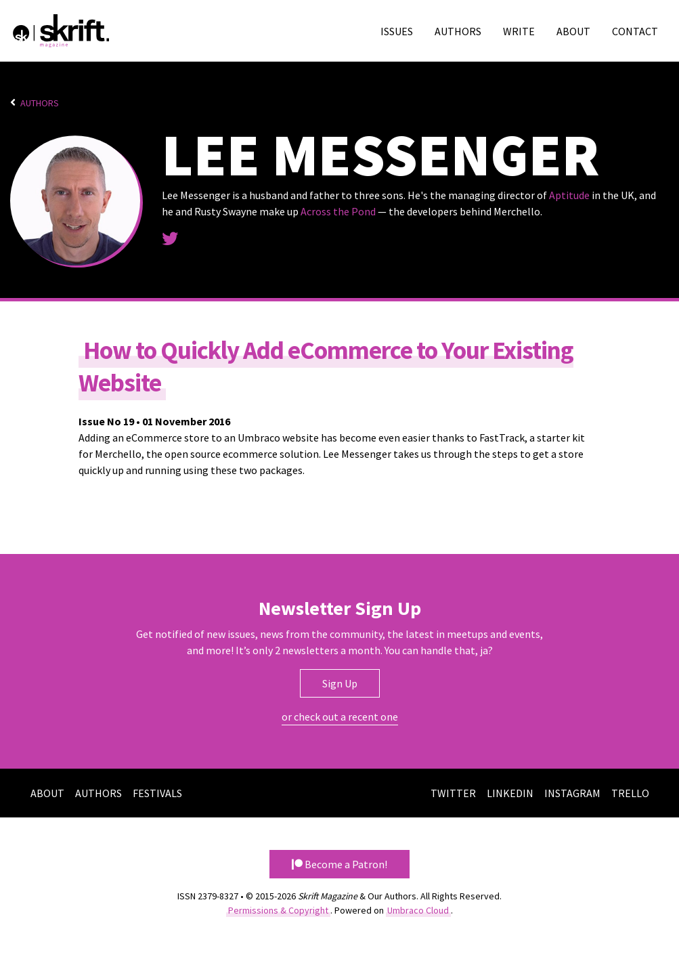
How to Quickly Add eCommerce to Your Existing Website (326, 366)
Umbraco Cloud (418, 910)
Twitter (453, 793)
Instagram (572, 793)
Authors (458, 31)
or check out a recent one (340, 716)
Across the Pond (338, 211)
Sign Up (339, 683)
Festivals (157, 793)
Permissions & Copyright (278, 910)
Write (519, 31)
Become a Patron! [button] (339, 864)
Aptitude (569, 195)
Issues (396, 31)
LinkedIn (510, 793)
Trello (630, 793)
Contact (635, 31)
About (573, 31)
